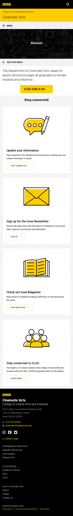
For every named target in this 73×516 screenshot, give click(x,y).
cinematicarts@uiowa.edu (17, 425)
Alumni (5, 490)
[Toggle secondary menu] (36, 62)
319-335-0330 (11, 422)
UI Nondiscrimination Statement (26, 509)
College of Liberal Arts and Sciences (18, 12)
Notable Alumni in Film (36, 89)
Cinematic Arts (13, 17)
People (5, 494)
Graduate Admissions (12, 450)
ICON (5, 477)
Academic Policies (11, 470)
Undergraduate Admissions (14, 446)
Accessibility (44, 509)
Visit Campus (8, 454)
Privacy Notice (7, 509)
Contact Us (7, 498)
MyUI (4, 474)
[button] (68, 4)
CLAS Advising (9, 466)
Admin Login (11, 438)
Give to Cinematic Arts (12, 486)
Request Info (8, 457)
